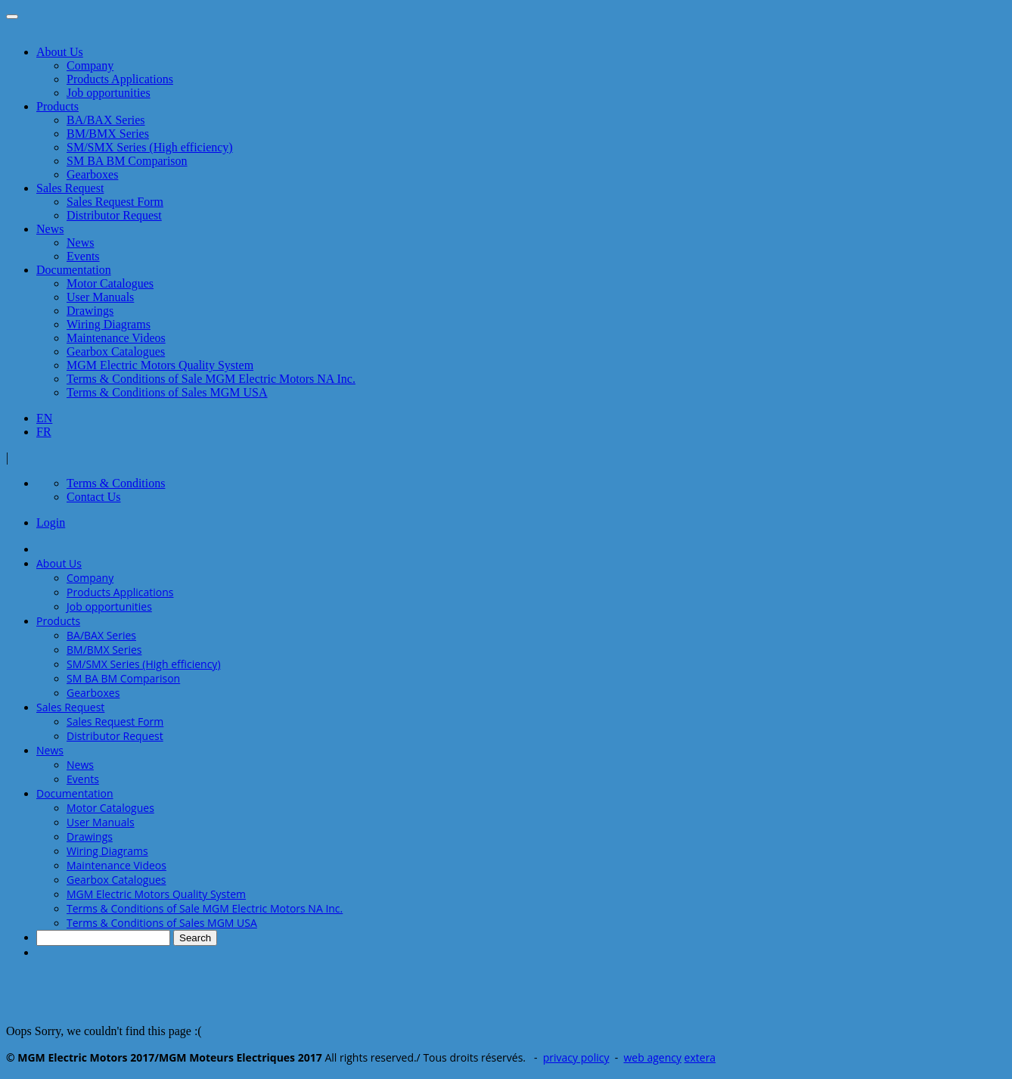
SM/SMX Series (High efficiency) (150, 147)
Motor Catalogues (110, 283)
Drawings (90, 310)
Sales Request (70, 188)
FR (43, 431)
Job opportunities (109, 92)
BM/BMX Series (108, 133)
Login (50, 522)
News (50, 228)
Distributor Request (114, 215)
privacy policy (576, 1057)
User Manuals (100, 297)
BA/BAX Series (106, 119)
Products (57, 106)
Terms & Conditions (116, 483)
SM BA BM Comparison (127, 160)
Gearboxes (92, 174)
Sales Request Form (115, 201)
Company (90, 65)
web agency (652, 1057)
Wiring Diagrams (109, 324)
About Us (59, 51)
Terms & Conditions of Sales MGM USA (167, 392)
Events (83, 256)
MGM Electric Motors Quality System (160, 365)
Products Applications (120, 79)
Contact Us (94, 496)
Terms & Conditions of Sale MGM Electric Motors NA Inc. (211, 378)
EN (44, 418)
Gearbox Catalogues (116, 351)
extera (700, 1057)
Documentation (73, 269)
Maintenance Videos (116, 337)
